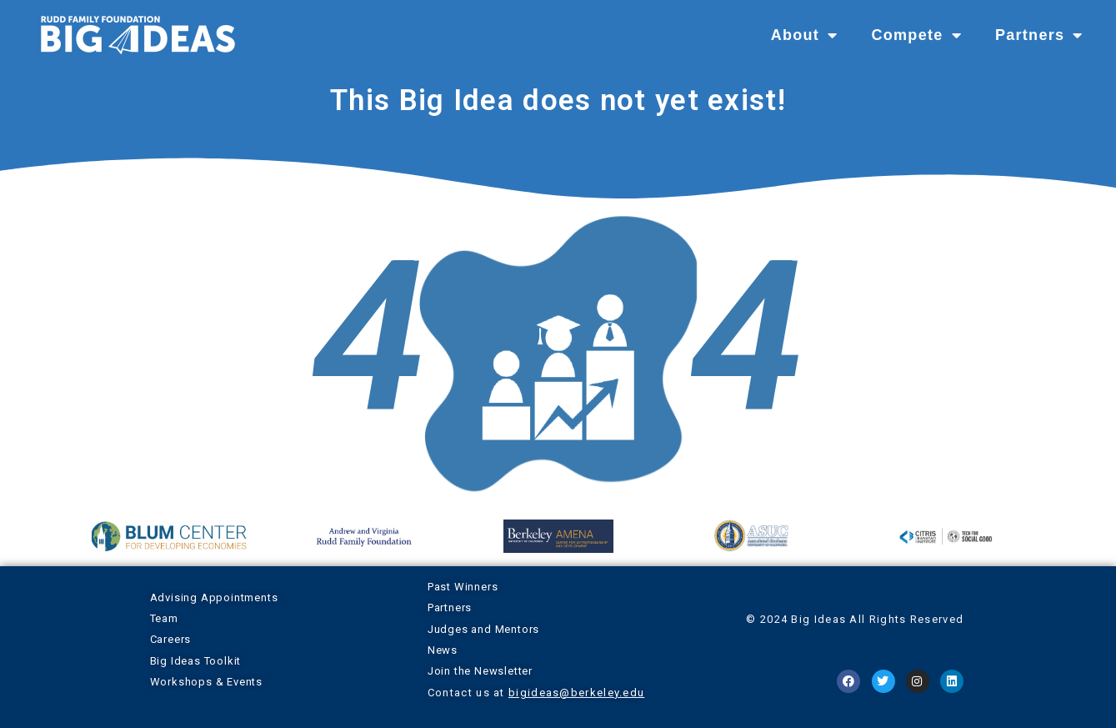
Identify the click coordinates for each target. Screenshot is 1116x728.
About (804, 35)
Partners (1039, 35)
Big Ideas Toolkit (196, 661)
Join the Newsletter (480, 671)
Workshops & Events (206, 681)
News (443, 650)
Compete (916, 35)
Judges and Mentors (483, 629)
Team (164, 618)
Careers (171, 639)
